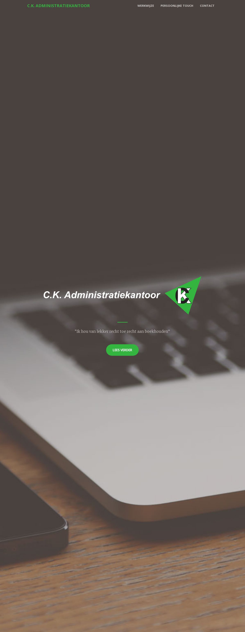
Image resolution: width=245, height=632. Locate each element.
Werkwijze (145, 6)
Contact (207, 6)
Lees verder (122, 350)
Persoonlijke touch (177, 6)
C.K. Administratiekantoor (58, 5)
